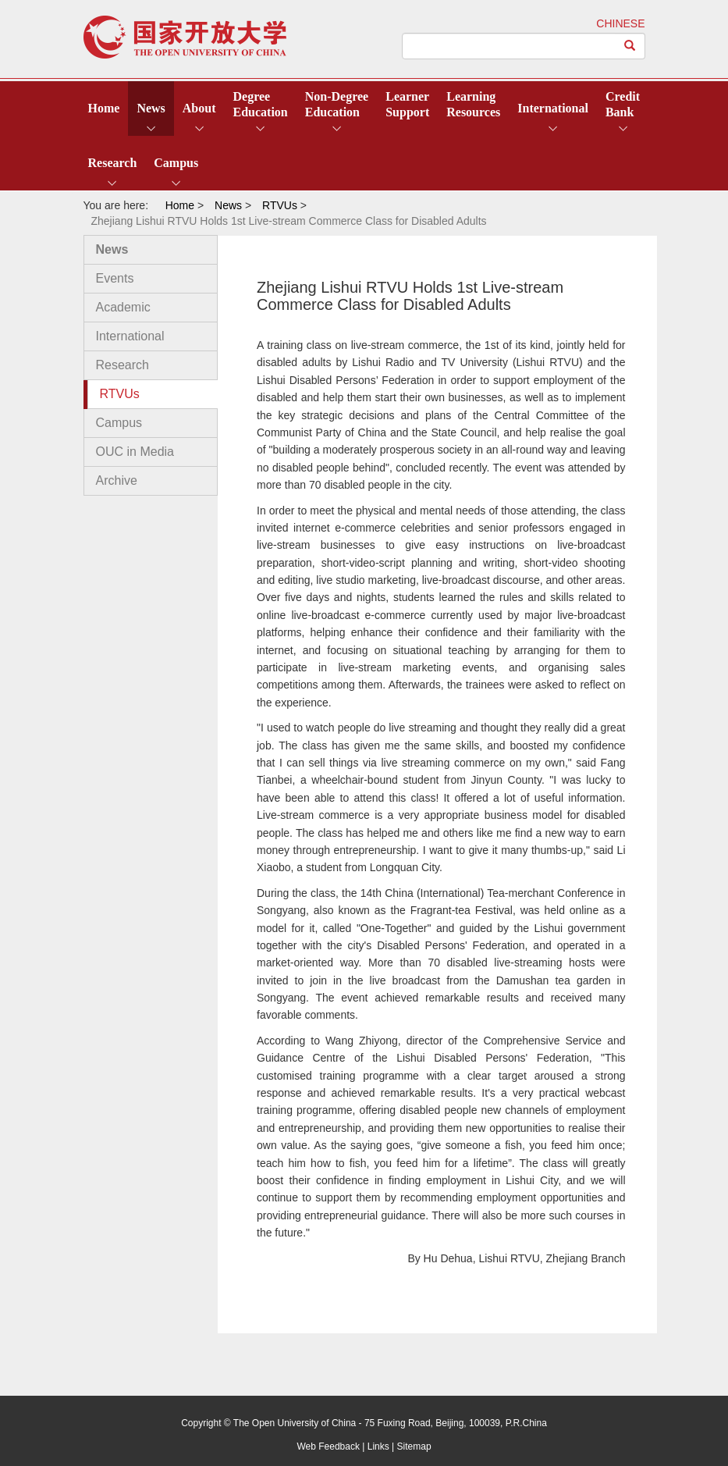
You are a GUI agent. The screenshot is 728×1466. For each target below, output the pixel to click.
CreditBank (622, 104)
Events (115, 278)
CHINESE (620, 23)
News (151, 108)
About (199, 108)
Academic (123, 307)
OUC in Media (135, 451)
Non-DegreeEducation (336, 104)
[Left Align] (630, 46)
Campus (176, 162)
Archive (116, 480)
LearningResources (473, 104)
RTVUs (120, 393)
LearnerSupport (407, 104)
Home (104, 108)
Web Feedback (328, 1446)
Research (112, 162)
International (552, 108)
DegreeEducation (260, 104)
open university (184, 37)
